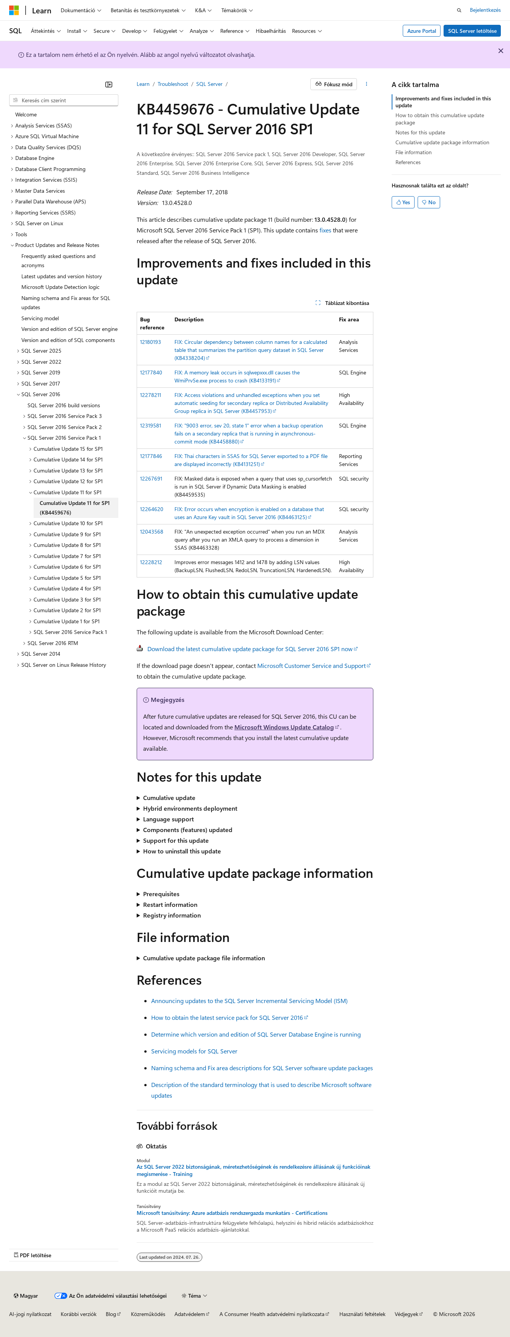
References (408, 162)
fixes (325, 230)
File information (413, 152)
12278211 (150, 394)
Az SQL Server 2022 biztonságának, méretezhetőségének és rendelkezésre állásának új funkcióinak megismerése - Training (253, 1170)
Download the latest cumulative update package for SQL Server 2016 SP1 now (250, 649)
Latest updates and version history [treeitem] (61, 276)
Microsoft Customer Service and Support (311, 665)
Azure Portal (421, 30)
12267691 (151, 478)
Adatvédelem (189, 1314)
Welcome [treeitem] (26, 114)
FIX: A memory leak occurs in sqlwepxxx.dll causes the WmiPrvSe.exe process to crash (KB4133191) (237, 376)
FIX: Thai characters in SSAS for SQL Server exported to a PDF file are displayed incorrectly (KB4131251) (251, 460)
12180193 (150, 341)
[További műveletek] (366, 84)
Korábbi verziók (79, 1314)
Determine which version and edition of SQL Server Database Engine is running (256, 1034)
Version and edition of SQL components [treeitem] (68, 340)
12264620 (151, 509)
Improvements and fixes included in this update (443, 102)
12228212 (151, 562)
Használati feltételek (362, 1314)
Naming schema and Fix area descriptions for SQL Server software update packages (262, 1068)
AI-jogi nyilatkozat (30, 1314)
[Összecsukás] (108, 84)
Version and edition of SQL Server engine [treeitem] (69, 328)
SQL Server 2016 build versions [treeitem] (63, 405)
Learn (143, 83)
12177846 (151, 456)
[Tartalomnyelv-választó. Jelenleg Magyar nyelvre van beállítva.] (25, 1296)
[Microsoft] (14, 10)
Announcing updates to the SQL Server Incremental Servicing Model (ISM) (249, 1001)
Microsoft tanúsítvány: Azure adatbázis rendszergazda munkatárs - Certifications (232, 1213)
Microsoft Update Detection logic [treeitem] (60, 286)
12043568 (151, 531)
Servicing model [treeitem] (40, 318)
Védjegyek (406, 1314)
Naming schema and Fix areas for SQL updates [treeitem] (65, 302)
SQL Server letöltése (472, 30)
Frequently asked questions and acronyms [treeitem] (58, 260)
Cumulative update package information (442, 142)
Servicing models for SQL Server (194, 1051)
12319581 (150, 425)
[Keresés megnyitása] (459, 10)
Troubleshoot (173, 83)
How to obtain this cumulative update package (439, 118)
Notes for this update (420, 132)
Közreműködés (148, 1314)
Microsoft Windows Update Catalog (284, 727)
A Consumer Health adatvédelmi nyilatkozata (271, 1314)
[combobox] (63, 100)
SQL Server (209, 83)
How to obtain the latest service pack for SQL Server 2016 (227, 1017)
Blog (111, 1314)
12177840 (151, 372)
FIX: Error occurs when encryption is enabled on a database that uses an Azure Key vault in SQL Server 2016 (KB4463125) (249, 513)
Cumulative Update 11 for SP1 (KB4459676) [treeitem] (75, 507)
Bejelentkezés (485, 9)
